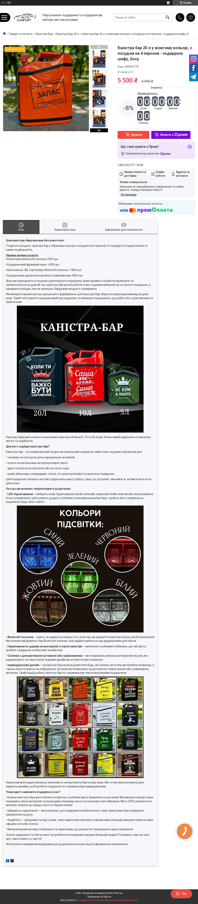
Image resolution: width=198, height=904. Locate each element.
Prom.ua (118, 893)
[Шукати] (167, 17)
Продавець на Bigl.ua (99, 896)
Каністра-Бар (44, 34)
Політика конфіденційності (123, 900)
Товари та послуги (20, 34)
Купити (136, 135)
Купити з (174, 135)
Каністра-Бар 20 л (67, 34)
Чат (181, 893)
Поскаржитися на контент (91, 900)
